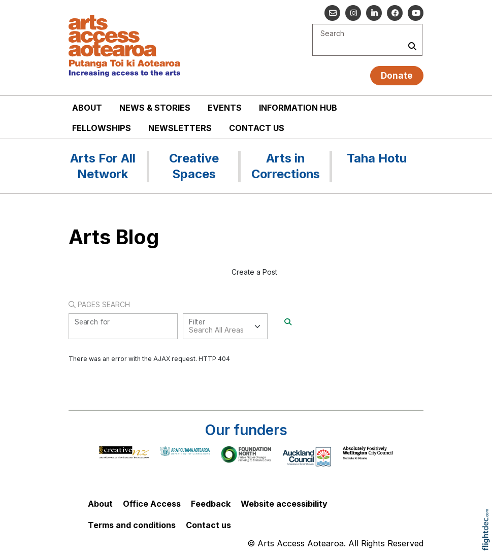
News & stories (154, 108)
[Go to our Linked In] (374, 13)
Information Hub (298, 108)
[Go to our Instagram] (353, 13)
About (87, 108)
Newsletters (180, 128)
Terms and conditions (132, 525)
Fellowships (101, 128)
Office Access (152, 504)
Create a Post (254, 272)
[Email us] (332, 13)
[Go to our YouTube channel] (415, 13)
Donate (397, 75)
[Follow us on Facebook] (395, 13)
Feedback (211, 504)
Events (225, 108)
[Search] (287, 321)
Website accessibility (284, 504)
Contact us (256, 128)
